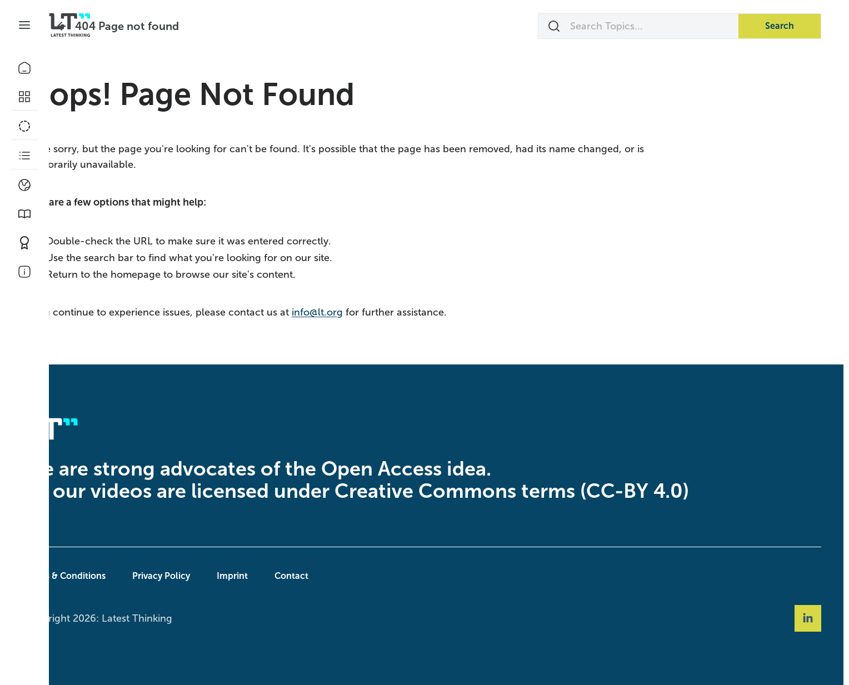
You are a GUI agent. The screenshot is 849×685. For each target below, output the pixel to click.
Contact (339, 576)
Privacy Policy (208, 576)
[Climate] (24, 185)
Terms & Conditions (112, 576)
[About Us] (24, 271)
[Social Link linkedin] (808, 618)
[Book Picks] (24, 214)
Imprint (279, 576)
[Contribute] (24, 243)
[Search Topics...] (638, 26)
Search (779, 26)
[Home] (24, 68)
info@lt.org (364, 312)
